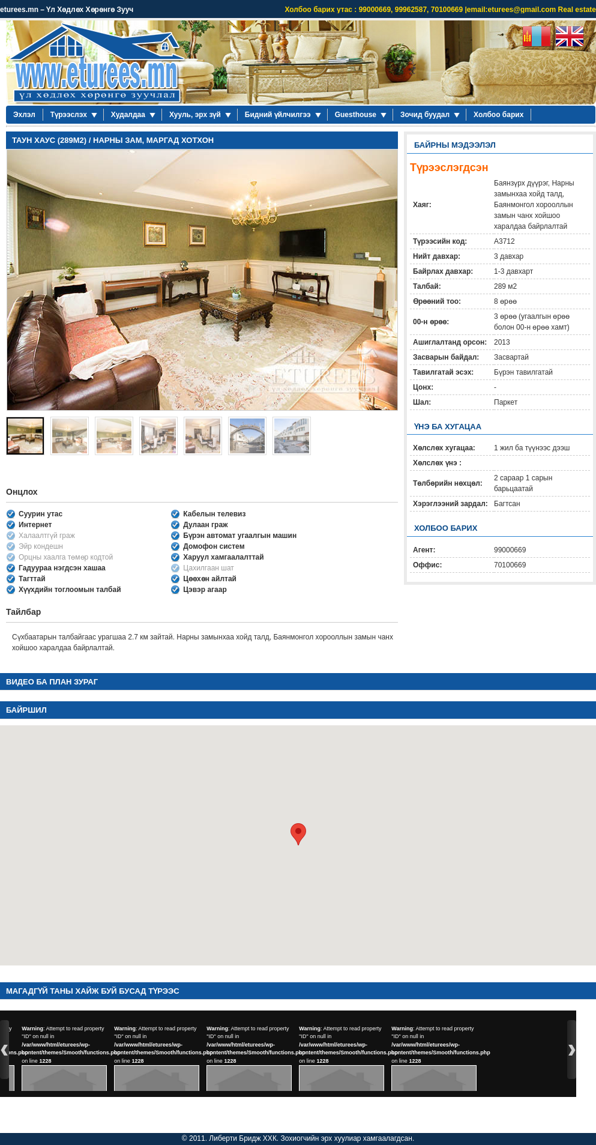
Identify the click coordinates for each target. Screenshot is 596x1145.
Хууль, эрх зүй (195, 114)
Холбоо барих (498, 114)
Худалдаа (128, 114)
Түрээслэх (68, 114)
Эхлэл (24, 114)
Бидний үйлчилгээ (278, 114)
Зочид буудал (425, 114)
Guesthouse (355, 114)
